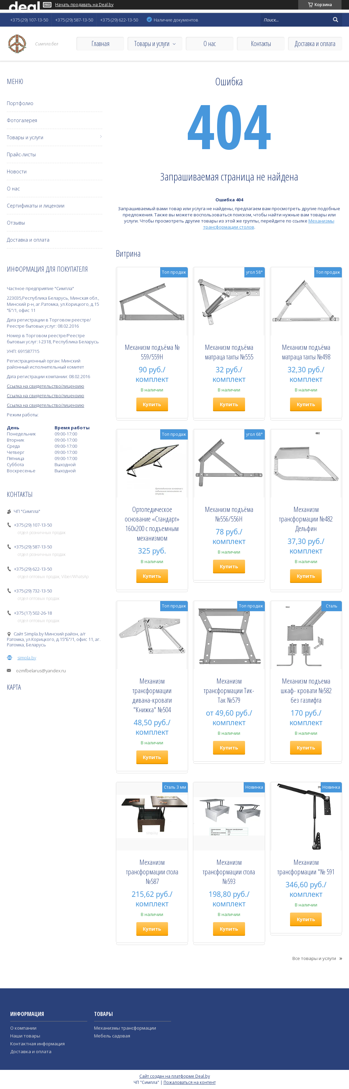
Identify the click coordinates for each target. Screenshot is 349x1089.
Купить (152, 404)
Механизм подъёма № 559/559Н (152, 351)
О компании (23, 1028)
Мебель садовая (112, 1036)
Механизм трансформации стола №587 (152, 871)
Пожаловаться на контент (190, 1082)
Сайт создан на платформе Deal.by (174, 1076)
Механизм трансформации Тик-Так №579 (229, 690)
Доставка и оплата (315, 43)
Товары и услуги (151, 43)
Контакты (261, 43)
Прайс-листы (21, 154)
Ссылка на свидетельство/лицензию (45, 386)
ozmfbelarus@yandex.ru (41, 670)
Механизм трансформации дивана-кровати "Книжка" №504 (152, 695)
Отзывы (16, 222)
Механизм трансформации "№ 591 (306, 866)
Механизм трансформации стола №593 (229, 871)
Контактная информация (37, 1044)
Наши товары (25, 1036)
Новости (17, 171)
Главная (100, 43)
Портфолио (20, 103)
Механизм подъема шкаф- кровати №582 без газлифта (306, 690)
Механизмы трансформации (125, 1028)
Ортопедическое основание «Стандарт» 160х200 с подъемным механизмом (152, 523)
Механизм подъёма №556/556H (229, 514)
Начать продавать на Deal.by (84, 4)
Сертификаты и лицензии (35, 205)
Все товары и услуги (314, 958)
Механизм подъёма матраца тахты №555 (229, 351)
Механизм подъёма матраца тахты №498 (306, 351)
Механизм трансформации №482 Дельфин (306, 518)
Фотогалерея (22, 120)
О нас (209, 43)
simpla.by (26, 657)
